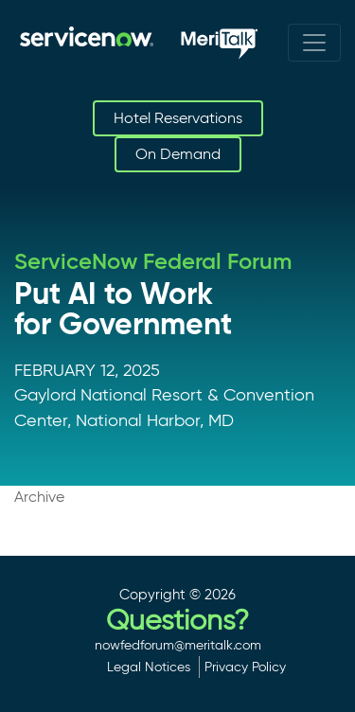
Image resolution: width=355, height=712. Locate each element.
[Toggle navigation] (314, 43)
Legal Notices (148, 666)
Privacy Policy (245, 666)
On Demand (178, 154)
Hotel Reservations (178, 118)
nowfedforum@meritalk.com (178, 644)
